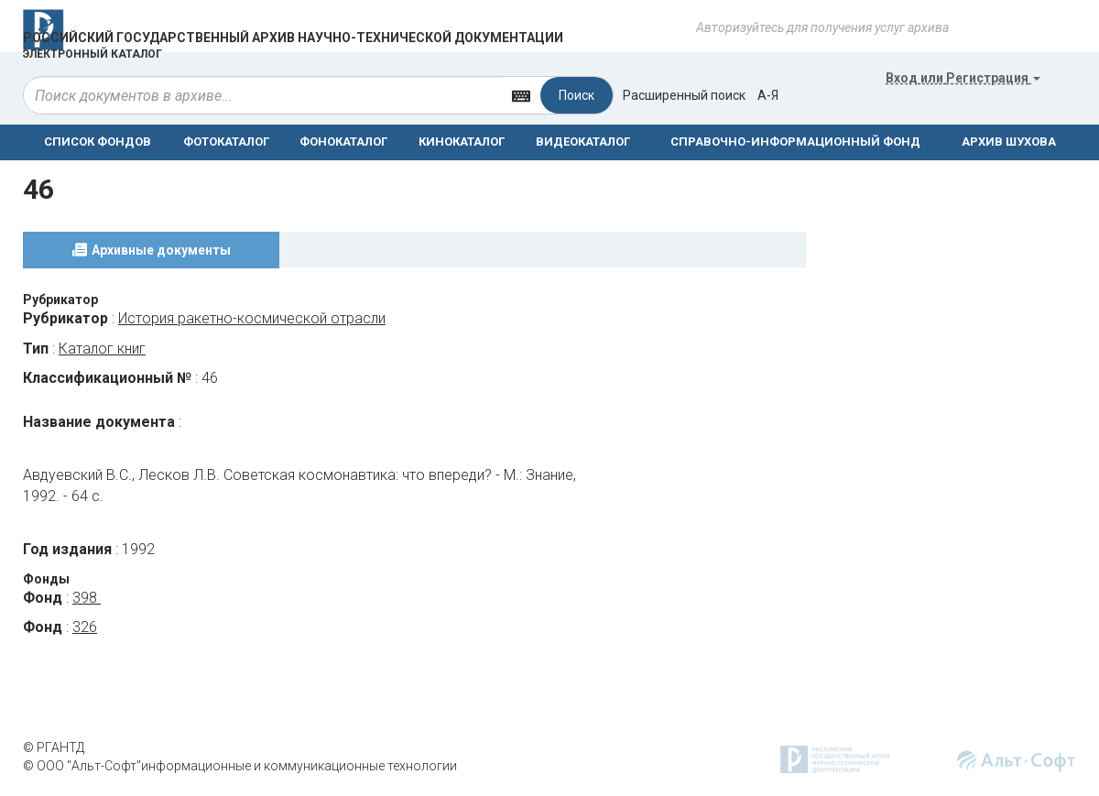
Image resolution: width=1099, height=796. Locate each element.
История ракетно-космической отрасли (252, 318)
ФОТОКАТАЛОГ (226, 141)
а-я (767, 95)
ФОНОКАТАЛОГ (343, 141)
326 (84, 627)
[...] (263, 95)
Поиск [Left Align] (576, 95)
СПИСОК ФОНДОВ (97, 141)
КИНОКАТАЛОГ (462, 141)
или (963, 78)
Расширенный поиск (684, 95)
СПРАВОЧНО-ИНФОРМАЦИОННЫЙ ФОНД (795, 141)
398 (86, 597)
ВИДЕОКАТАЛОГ (583, 141)
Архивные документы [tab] (161, 250)
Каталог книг (102, 348)
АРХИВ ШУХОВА (1009, 141)
